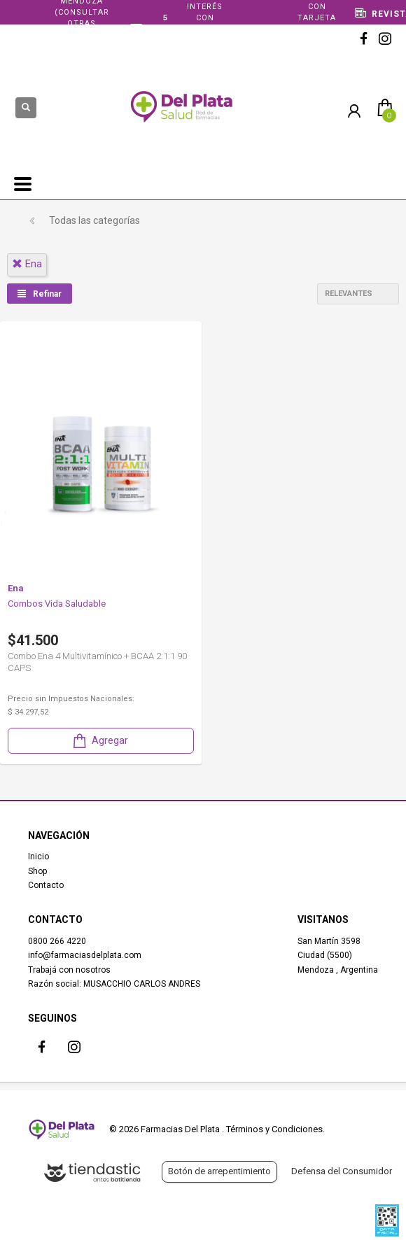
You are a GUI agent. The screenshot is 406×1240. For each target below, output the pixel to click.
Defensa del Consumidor (341, 1171)
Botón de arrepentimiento (219, 1171)
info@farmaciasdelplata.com (84, 955)
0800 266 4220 (57, 941)
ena (27, 264)
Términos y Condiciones (274, 1129)
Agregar (99, 740)
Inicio (38, 856)
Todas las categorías (94, 220)
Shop (37, 871)
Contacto (46, 885)
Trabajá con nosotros (69, 970)
